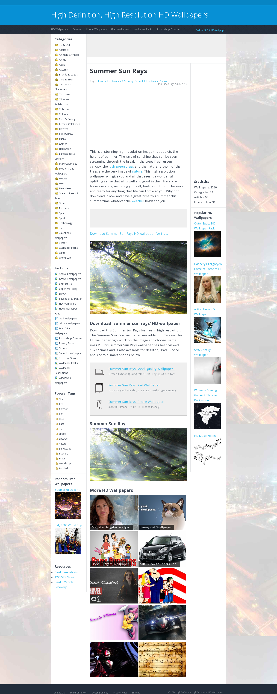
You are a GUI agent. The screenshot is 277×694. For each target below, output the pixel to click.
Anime (62, 59)
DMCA (62, 293)
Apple (62, 64)
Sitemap (63, 348)
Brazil (62, 458)
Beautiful (140, 81)
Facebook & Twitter (70, 298)
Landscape (65, 448)
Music (62, 183)
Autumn (63, 69)
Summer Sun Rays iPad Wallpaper (134, 382)
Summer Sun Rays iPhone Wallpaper (136, 396)
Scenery (63, 453)
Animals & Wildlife (69, 54)
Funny (62, 139)
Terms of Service (68, 358)
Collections (65, 109)
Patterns (64, 208)
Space (62, 213)
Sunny (163, 81)
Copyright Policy (68, 288)
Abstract (64, 49)
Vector (62, 242)
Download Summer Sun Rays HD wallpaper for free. (129, 233)
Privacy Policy (67, 343)
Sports (62, 218)
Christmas (64, 94)
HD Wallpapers (59, 29)
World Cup (65, 257)
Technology (65, 223)
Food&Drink (66, 134)
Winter (62, 252)
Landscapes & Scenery (120, 81)
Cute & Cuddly (67, 119)
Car (61, 414)
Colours (63, 114)
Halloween (65, 148)
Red (61, 404)
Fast (61, 423)
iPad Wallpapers (120, 29)
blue (61, 419)
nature (62, 443)
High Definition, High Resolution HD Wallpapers (129, 15)
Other (62, 203)
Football (63, 468)
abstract (63, 438)
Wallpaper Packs (143, 29)
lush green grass (121, 166)
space (62, 433)
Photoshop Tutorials (169, 29)
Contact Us (65, 283)
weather (138, 201)
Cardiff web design (67, 572)
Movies (63, 178)
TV (60, 228)
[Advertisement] (115, 3)
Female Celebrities (69, 124)
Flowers (63, 129)
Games (63, 143)
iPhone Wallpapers (96, 29)
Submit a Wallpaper (70, 353)
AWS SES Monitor (66, 577)
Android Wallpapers (70, 274)
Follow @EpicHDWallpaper (211, 30)
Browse (76, 29)
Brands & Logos (68, 74)
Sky (61, 399)
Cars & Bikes (66, 79)
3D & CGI (64, 44)
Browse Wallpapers (70, 279)
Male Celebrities (68, 163)
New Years (65, 188)
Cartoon (63, 409)
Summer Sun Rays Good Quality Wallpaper (140, 369)
